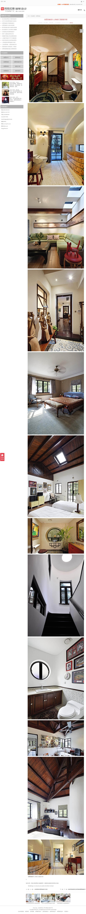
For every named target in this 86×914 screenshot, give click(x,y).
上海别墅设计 (41, 907)
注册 (4, 1)
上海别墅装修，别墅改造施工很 (9, 44)
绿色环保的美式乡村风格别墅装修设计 (77, 889)
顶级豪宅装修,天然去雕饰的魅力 (9, 36)
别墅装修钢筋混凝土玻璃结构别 (9, 48)
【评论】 (71, 22)
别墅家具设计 (60, 911)
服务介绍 (17, 66)
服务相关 (17, 70)
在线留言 (27, 911)
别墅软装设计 (53, 911)
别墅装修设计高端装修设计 (8, 23)
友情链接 (32, 911)
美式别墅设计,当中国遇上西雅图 (9, 29)
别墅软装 (6, 66)
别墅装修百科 (18, 62)
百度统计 (66, 911)
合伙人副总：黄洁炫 (14, 89)
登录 (2, 1)
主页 (29, 16)
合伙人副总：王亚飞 (14, 82)
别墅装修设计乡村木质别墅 (8, 25)
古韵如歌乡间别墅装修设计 (8, 31)
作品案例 (33, 16)
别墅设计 (6, 57)
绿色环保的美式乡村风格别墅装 (9, 40)
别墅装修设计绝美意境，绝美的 (9, 46)
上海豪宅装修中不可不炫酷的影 (9, 38)
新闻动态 (17, 57)
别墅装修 (38, 16)
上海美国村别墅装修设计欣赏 (40, 889)
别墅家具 (6, 70)
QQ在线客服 (21, 911)
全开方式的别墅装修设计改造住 (9, 21)
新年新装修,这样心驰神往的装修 (9, 27)
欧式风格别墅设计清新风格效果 (9, 19)
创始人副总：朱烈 (14, 97)
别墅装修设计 (31, 876)
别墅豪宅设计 (38, 911)
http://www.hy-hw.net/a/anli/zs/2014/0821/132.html (42, 886)
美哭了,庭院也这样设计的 (8, 33)
